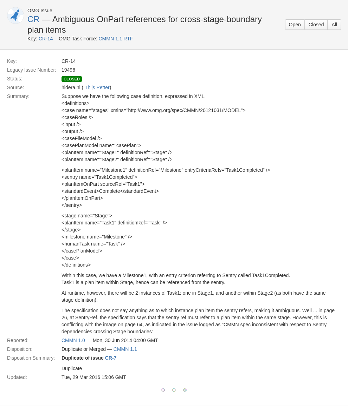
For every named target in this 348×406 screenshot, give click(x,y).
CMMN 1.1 (125, 349)
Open (295, 24)
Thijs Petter (97, 87)
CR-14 (46, 38)
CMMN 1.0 (73, 340)
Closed (316, 24)
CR (33, 19)
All (334, 24)
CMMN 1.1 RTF (115, 38)
